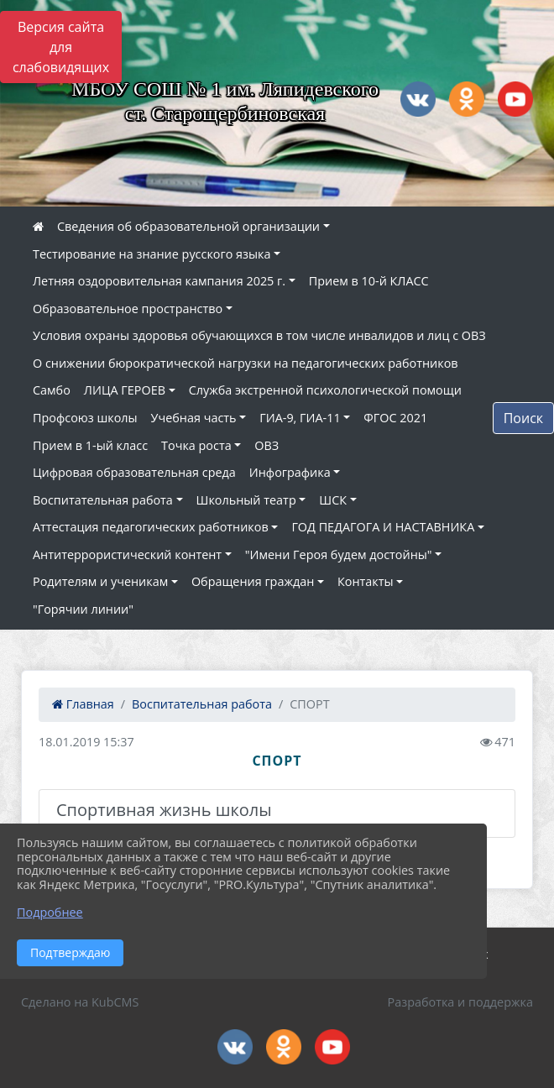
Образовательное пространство (127, 308)
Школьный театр (246, 500)
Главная (83, 704)
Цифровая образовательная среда (134, 472)
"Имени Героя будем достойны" (338, 554)
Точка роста (196, 445)
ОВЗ (266, 445)
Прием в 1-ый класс (90, 445)
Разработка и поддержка (460, 1002)
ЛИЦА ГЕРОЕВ (124, 390)
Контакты (365, 581)
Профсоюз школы (85, 418)
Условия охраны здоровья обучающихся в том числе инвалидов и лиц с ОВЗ (259, 335)
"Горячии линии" (83, 609)
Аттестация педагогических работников (151, 527)
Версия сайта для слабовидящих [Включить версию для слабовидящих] (61, 47)
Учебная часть (194, 418)
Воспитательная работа (103, 500)
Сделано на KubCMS (79, 1002)
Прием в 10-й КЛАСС (369, 281)
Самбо (52, 390)
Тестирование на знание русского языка (152, 254)
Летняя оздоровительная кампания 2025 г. (159, 281)
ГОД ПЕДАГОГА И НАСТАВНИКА (382, 527)
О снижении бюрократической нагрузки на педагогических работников (245, 363)
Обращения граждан (252, 581)
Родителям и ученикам (100, 581)
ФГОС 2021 (395, 418)
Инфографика (290, 472)
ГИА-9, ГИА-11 (299, 418)
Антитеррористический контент (127, 554)
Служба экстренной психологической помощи (325, 390)
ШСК (333, 500)
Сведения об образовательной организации (188, 226)
